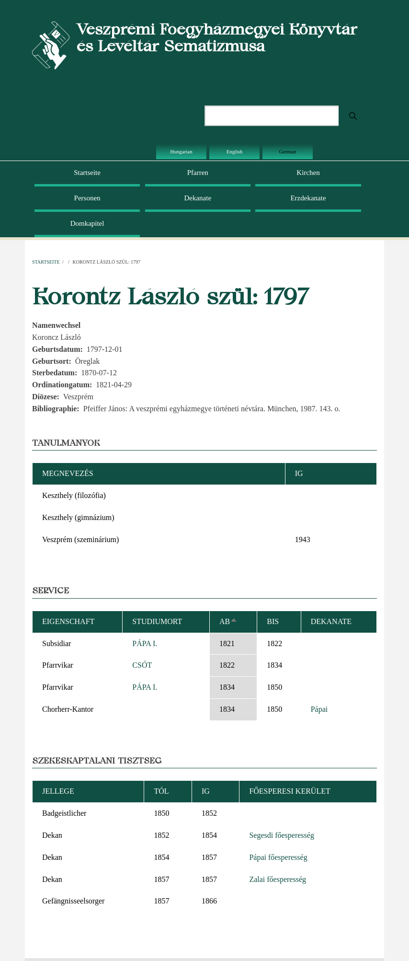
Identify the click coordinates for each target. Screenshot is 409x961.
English (235, 151)
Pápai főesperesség (278, 857)
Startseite (87, 172)
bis (273, 621)
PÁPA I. (144, 643)
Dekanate (197, 198)
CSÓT (142, 665)
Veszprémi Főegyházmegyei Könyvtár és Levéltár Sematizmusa (217, 37)
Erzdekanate (308, 198)
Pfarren (197, 172)
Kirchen (307, 172)
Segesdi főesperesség (281, 835)
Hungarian (181, 151)
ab (228, 621)
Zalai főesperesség (277, 879)
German (287, 151)
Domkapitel (87, 223)
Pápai (319, 709)
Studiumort (157, 621)
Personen (87, 198)
